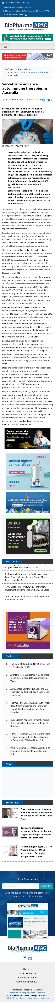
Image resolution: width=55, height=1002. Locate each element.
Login (21, 15)
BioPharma (10, 69)
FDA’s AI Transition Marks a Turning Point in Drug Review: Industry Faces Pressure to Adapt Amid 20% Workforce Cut (30, 736)
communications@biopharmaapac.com (27, 992)
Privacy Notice (26, 998)
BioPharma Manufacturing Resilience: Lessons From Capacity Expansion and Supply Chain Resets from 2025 (27, 577)
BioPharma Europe (26, 7)
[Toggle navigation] (5, 46)
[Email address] (20, 886)
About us (27, 969)
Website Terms (12, 998)
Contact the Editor (27, 977)
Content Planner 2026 (27, 981)
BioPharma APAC (42, 11)
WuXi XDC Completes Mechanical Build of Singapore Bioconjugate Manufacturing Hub (30, 750)
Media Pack (13, 15)
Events (5, 15)
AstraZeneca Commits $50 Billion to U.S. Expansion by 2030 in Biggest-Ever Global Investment (30, 691)
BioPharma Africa (28, 11)
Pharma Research (26, 69)
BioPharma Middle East (11, 11)
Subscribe (45, 886)
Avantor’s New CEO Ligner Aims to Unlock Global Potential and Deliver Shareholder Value (30, 677)
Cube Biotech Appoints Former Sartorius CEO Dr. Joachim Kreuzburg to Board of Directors (29, 722)
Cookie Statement (41, 998)
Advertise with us (27, 973)
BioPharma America (10, 7)
